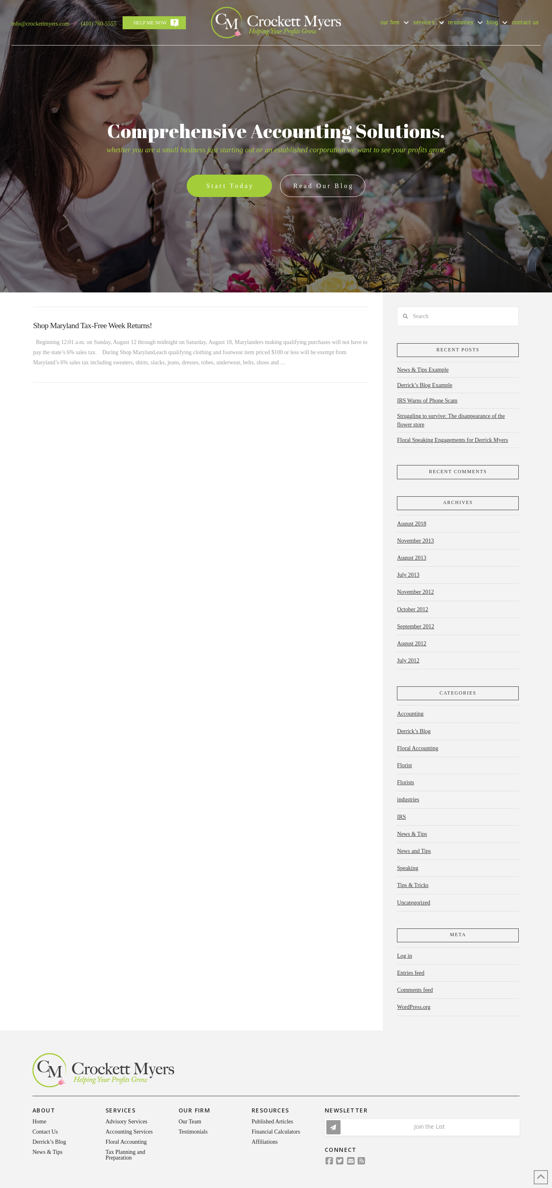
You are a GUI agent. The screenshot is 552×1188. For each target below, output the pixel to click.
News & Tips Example (422, 370)
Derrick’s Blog (414, 731)
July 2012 (408, 661)
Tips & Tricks (412, 885)
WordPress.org (413, 1007)
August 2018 (411, 524)
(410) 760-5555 (98, 24)
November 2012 (415, 592)
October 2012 (412, 609)
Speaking (407, 868)
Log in (404, 956)
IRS (401, 817)
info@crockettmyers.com (40, 24)
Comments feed (415, 990)
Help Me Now (150, 23)
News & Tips (412, 834)
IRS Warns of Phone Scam (427, 401)
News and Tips (414, 851)
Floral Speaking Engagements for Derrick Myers (452, 440)
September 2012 (415, 626)
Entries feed (410, 973)
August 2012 (411, 644)
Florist (404, 765)
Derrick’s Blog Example (424, 385)
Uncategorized (413, 903)
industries (408, 799)
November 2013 (415, 541)
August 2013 (411, 558)
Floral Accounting (417, 748)
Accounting (410, 714)
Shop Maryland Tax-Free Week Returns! (92, 325)
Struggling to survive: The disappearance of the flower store (451, 420)
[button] (422, 1127)
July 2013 (408, 575)
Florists (405, 782)
